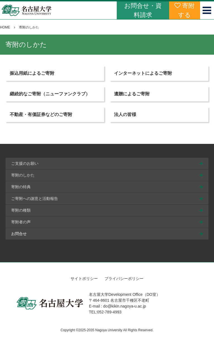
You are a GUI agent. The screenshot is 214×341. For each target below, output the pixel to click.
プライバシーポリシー (124, 278)
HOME (5, 27)
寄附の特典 (21, 187)
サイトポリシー (84, 278)
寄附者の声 (21, 222)
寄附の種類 (21, 210)
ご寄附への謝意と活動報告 (34, 198)
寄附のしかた (23, 175)
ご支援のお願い (24, 163)
